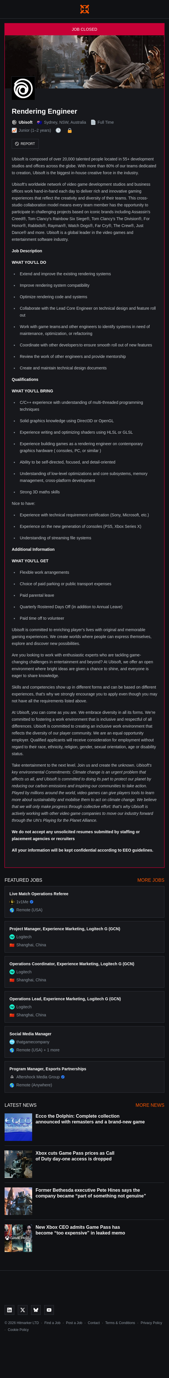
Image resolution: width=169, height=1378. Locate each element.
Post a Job (74, 1323)
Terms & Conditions (120, 1323)
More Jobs (150, 880)
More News (150, 1105)
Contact (94, 1323)
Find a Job (52, 1323)
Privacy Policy (151, 1323)
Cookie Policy (18, 1330)
